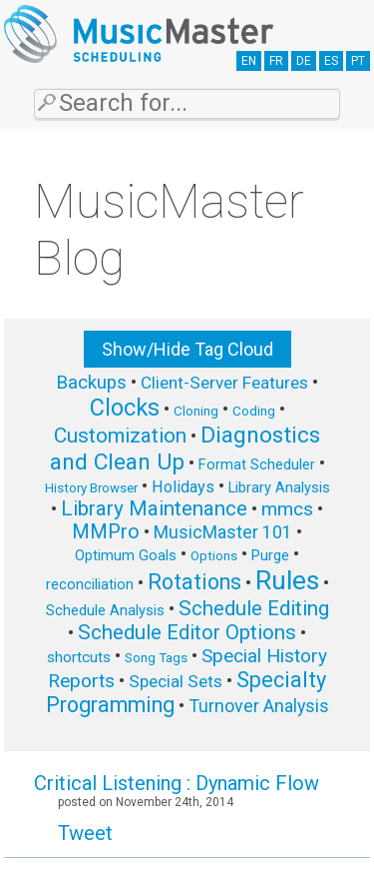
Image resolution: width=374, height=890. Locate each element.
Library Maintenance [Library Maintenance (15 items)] (154, 508)
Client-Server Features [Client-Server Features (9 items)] (224, 383)
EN (248, 61)
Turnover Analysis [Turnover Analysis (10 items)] (258, 705)
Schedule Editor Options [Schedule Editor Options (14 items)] (187, 632)
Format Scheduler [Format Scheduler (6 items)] (256, 464)
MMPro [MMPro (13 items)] (106, 531)
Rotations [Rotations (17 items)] (194, 581)
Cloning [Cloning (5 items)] (196, 411)
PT (358, 61)
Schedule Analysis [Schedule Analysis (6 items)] (105, 610)
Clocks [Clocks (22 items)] (125, 408)
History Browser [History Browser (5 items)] (91, 487)
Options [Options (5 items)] (213, 555)
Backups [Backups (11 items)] (91, 383)
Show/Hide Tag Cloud (187, 349)
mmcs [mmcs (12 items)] (287, 508)
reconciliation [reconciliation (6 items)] (90, 584)
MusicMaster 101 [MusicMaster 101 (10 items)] (223, 531)
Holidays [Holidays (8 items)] (183, 486)
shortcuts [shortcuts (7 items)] (79, 657)
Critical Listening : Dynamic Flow (176, 783)
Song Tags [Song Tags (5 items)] (156, 657)
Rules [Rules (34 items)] (287, 580)
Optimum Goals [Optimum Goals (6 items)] (126, 555)
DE (303, 61)
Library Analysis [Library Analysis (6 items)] (279, 487)
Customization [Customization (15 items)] (120, 435)
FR (276, 61)
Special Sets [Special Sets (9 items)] (175, 681)
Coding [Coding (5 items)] (253, 411)
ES (331, 61)
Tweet (85, 833)
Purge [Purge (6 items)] (270, 555)
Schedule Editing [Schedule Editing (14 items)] (254, 608)
